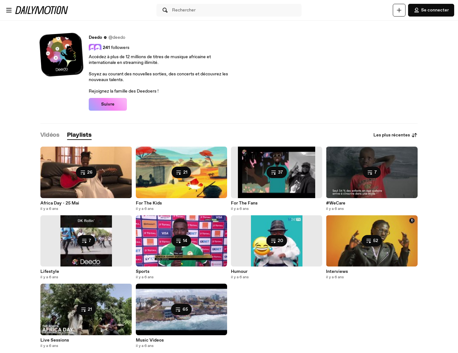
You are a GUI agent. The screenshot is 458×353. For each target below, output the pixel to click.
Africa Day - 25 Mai (59, 203)
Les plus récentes (395, 135)
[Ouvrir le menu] (9, 10)
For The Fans (244, 203)
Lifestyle (49, 271)
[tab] (49, 135)
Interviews (337, 271)
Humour (239, 271)
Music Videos (150, 340)
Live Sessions (54, 340)
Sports (142, 271)
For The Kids (149, 203)
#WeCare (335, 203)
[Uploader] (399, 10)
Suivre (107, 104)
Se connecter (431, 10)
